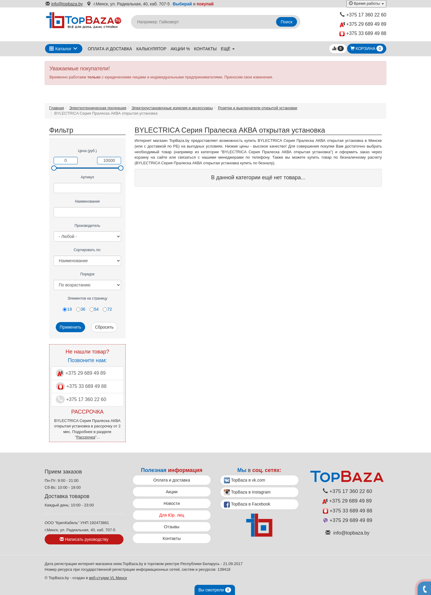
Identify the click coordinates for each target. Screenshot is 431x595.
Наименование (87, 201)
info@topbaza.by (64, 3)
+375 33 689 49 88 (362, 34)
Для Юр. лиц (171, 515)
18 (67, 309)
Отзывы (171, 526)
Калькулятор (151, 48)
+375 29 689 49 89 (363, 24)
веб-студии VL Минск (108, 578)
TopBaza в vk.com (244, 480)
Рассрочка (85, 437)
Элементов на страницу (87, 298)
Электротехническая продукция (97, 108)
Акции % (180, 48)
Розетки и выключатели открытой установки (257, 108)
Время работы (366, 3)
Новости (172, 503)
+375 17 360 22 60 (363, 14)
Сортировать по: (87, 250)
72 (107, 309)
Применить (70, 327)
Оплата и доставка (110, 48)
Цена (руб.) (87, 151)
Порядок (87, 274)
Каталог (60, 48)
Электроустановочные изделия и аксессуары (172, 108)
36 (80, 309)
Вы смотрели (214, 590)
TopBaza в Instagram (247, 492)
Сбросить (104, 327)
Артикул (87, 177)
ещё (228, 48)
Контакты (205, 48)
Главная (56, 108)
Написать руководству (84, 539)
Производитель (87, 226)
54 (94, 309)
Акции (171, 491)
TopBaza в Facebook (247, 505)
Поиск (287, 21)
